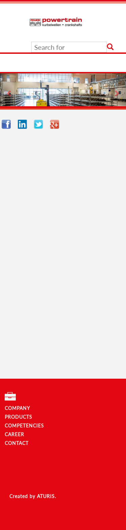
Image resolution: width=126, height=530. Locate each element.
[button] (9, 89)
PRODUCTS (18, 417)
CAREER (14, 434)
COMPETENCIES (24, 425)
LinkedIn (24, 124)
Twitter (40, 124)
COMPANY (17, 408)
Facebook (8, 124)
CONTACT (17, 443)
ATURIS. (46, 496)
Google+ (56, 124)
